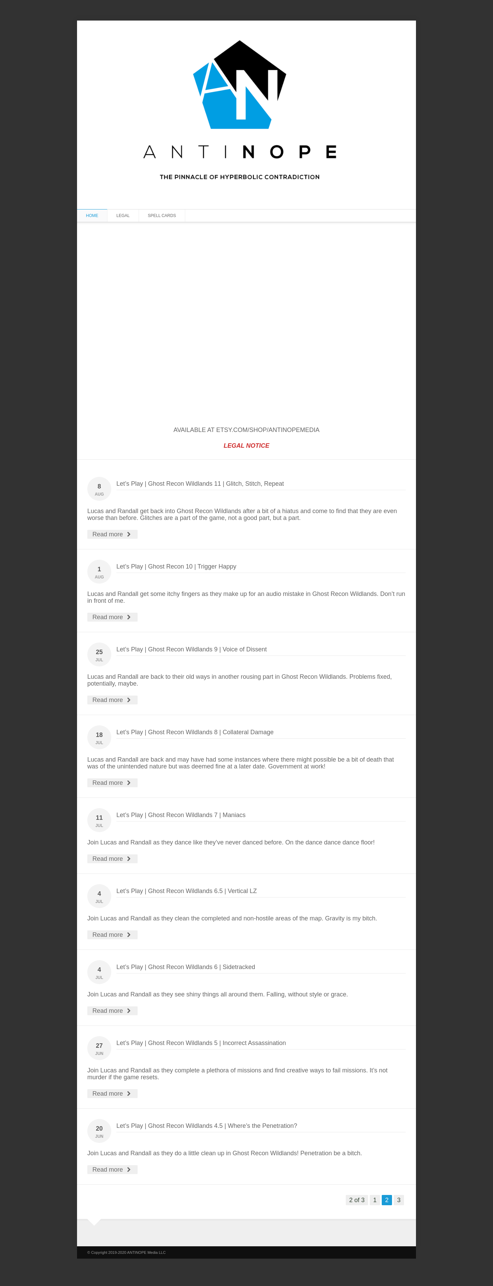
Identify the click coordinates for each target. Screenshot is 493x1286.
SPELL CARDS (162, 215)
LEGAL (123, 215)
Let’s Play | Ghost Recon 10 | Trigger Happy (176, 566)
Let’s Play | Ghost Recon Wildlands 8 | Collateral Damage (195, 732)
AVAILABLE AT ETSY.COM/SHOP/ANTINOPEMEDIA (246, 429)
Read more (112, 534)
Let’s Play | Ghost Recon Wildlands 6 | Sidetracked (185, 967)
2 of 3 (357, 1200)
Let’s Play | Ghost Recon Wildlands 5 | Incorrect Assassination (201, 1043)
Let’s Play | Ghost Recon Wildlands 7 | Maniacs (180, 815)
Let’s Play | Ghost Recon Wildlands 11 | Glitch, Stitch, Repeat (200, 483)
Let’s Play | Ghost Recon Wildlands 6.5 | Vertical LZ (186, 891)
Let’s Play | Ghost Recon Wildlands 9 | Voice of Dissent (191, 649)
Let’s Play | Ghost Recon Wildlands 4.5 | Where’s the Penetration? (206, 1125)
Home (92, 215)
